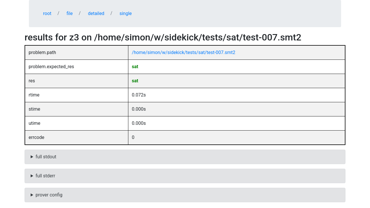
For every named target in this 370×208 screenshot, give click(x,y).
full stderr (45, 176)
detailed (96, 13)
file (69, 13)
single (125, 13)
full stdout (46, 156)
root (47, 13)
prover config (49, 195)
